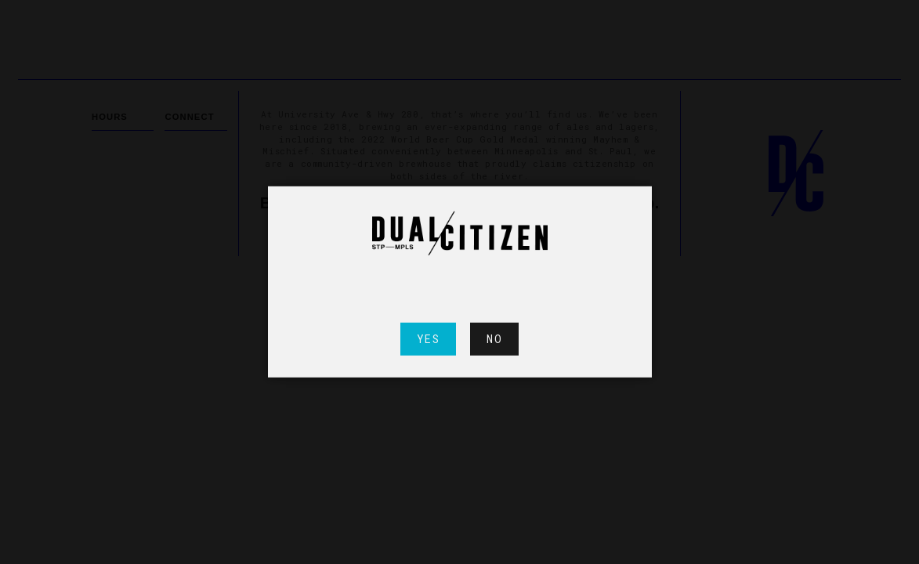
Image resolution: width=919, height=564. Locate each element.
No (494, 338)
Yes (428, 338)
